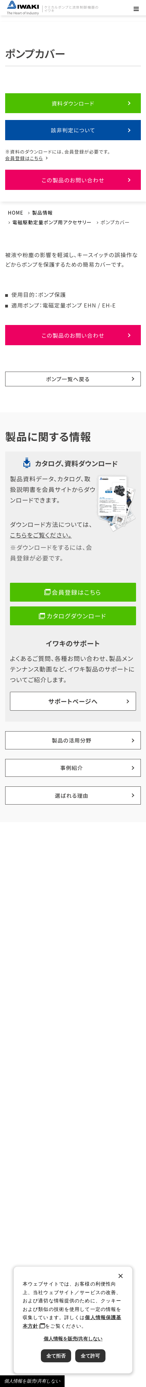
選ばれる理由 (71, 795)
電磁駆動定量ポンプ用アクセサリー (52, 222)
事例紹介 (71, 767)
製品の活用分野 (72, 740)
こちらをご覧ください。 (41, 534)
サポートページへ (73, 701)
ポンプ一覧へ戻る (68, 379)
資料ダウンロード (73, 103)
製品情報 (42, 212)
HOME (15, 212)
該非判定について (73, 130)
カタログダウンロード (76, 615)
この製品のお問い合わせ (73, 180)
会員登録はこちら (24, 158)
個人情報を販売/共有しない (32, 1381)
